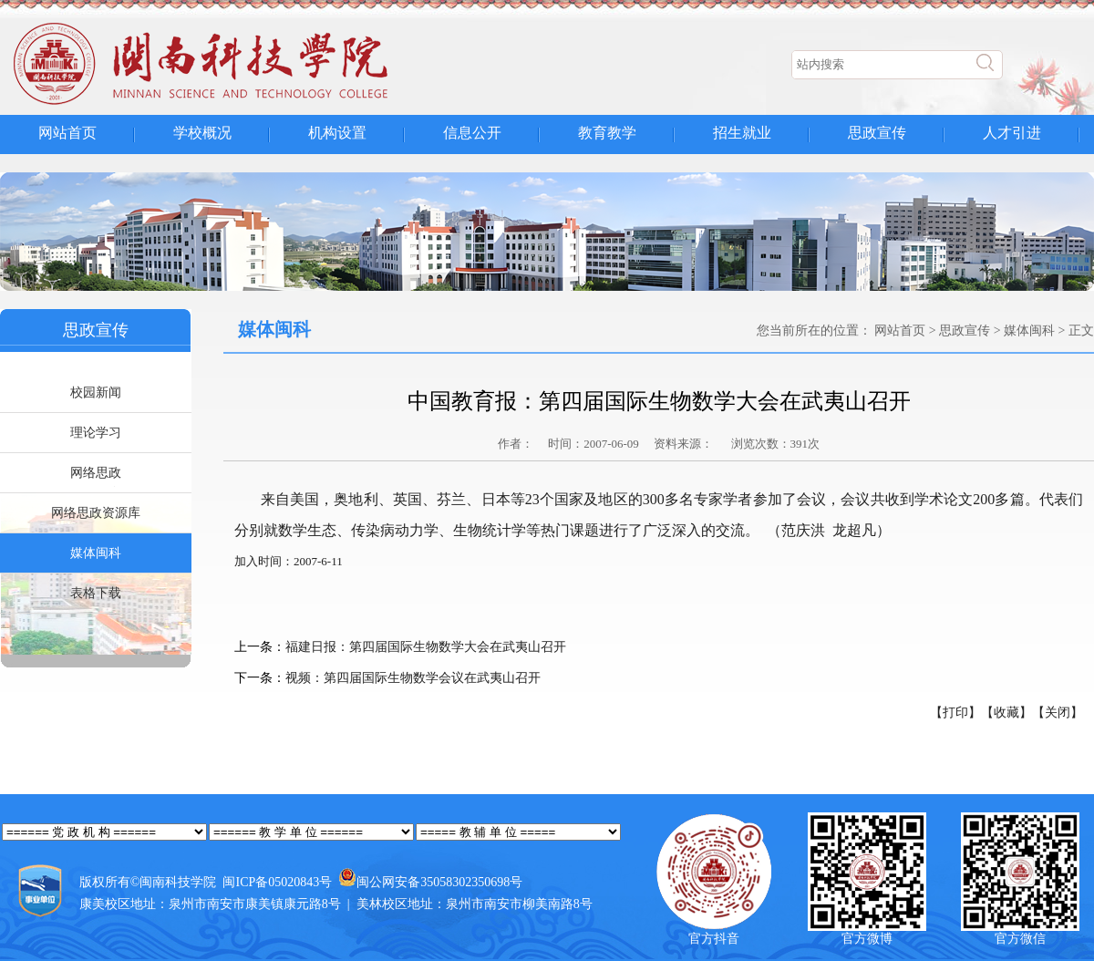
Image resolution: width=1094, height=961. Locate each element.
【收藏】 (1006, 712)
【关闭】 (1057, 712)
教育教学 (607, 132)
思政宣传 (877, 132)
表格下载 (95, 593)
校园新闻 (95, 392)
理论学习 (95, 432)
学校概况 (202, 132)
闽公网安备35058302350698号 (439, 882)
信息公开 (472, 132)
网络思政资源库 (95, 513)
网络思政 (95, 473)
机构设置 (337, 132)
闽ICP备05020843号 (277, 882)
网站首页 (67, 132)
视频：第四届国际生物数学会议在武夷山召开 (413, 678)
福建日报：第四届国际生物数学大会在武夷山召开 (425, 647)
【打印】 (955, 712)
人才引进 (1012, 132)
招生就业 (742, 132)
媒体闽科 (95, 553)
